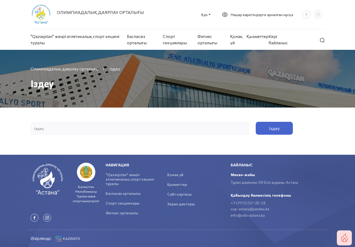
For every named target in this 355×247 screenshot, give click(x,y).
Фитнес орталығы (207, 39)
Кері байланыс (278, 39)
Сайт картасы (179, 194)
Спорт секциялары (175, 39)
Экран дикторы (181, 204)
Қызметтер (257, 36)
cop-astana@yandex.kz (250, 209)
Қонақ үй (236, 39)
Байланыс (242, 165)
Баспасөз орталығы (137, 39)
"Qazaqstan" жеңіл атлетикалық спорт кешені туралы (75, 39)
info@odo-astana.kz (248, 215)
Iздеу (274, 128)
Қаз (204, 14)
